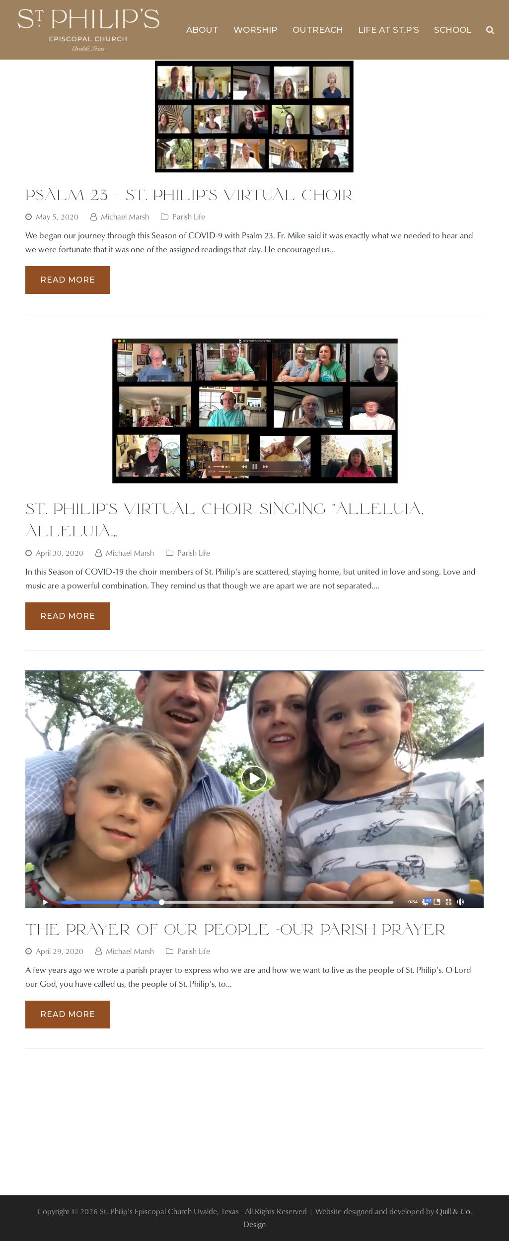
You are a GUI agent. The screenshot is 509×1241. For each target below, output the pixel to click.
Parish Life (188, 216)
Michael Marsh (125, 216)
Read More (67, 280)
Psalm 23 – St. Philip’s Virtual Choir (189, 194)
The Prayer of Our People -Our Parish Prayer (235, 928)
